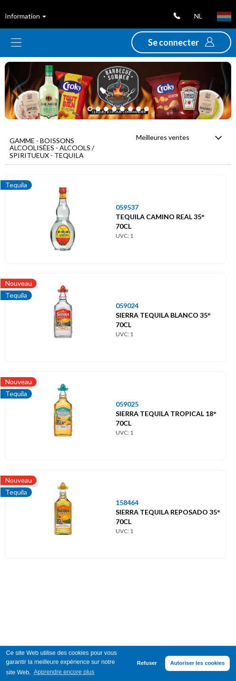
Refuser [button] (147, 663)
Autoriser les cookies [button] (197, 663)
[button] (181, 42)
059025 (127, 404)
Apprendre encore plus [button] (64, 672)
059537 (127, 207)
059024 (127, 306)
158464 (127, 502)
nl (198, 16)
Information (25, 16)
